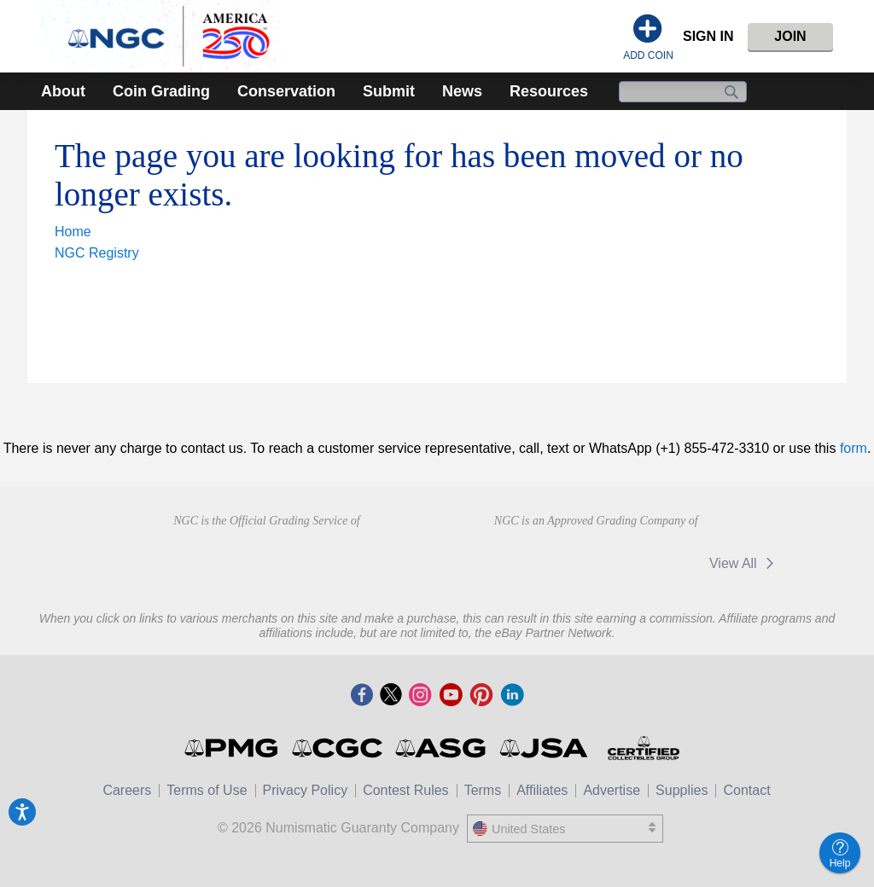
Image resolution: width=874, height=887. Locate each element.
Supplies (682, 790)
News (462, 91)
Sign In (708, 36)
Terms (483, 790)
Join (790, 36)
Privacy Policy (305, 790)
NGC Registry (97, 253)
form (853, 448)
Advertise (611, 790)
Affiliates (542, 790)
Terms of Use (206, 790)
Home (73, 231)
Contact (746, 790)
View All (744, 563)
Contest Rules (406, 790)
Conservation (286, 91)
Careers (126, 790)
